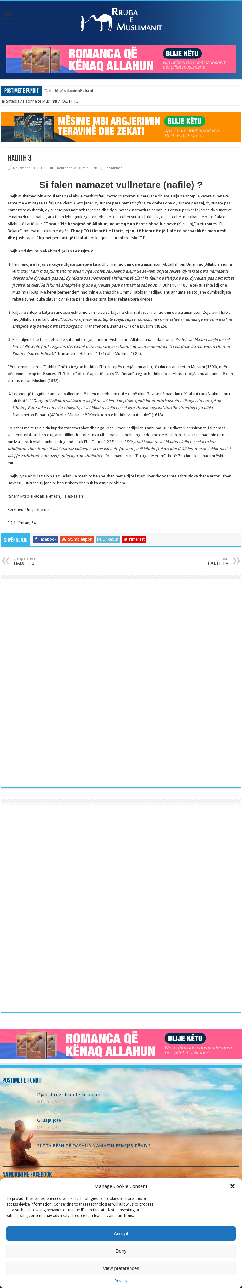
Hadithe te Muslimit (40, 101)
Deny (120, 1251)
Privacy (121, 1281)
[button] (232, 1186)
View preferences (121, 1268)
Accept (121, 1233)
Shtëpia (10, 101)
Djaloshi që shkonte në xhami (68, 90)
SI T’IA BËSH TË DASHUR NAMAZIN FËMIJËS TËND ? (94, 1146)
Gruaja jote (49, 1120)
